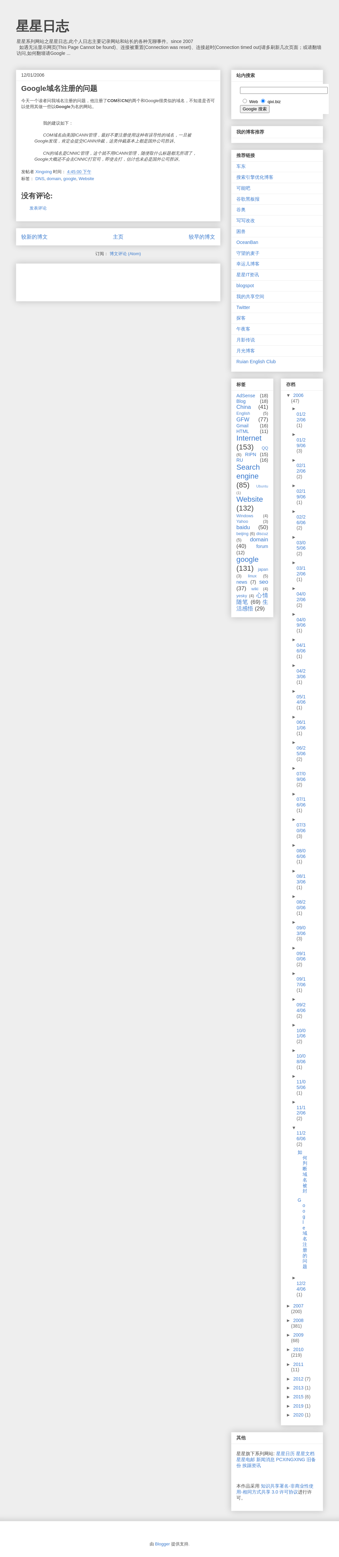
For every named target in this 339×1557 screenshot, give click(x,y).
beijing (242, 533)
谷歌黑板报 (248, 199)
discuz (262, 533)
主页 (118, 237)
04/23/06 (301, 673)
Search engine (248, 471)
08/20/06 (301, 904)
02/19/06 (301, 493)
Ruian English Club (256, 361)
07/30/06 (301, 827)
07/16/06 (301, 802)
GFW (242, 419)
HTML (242, 431)
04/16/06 (301, 647)
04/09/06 (301, 622)
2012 (299, 1379)
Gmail (242, 425)
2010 (298, 1349)
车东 (241, 166)
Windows (244, 516)
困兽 (241, 231)
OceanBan (247, 242)
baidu (243, 527)
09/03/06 (301, 930)
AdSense (245, 395)
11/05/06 (301, 1084)
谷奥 (241, 209)
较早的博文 (202, 237)
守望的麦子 (248, 253)
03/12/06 (301, 570)
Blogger (162, 1543)
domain (54, 178)
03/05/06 (301, 545)
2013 (299, 1387)
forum (262, 546)
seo (263, 582)
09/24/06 (301, 1007)
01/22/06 (301, 416)
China (243, 407)
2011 (298, 1364)
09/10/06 (301, 956)
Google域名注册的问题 (302, 1233)
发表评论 (38, 208)
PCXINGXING (290, 1459)
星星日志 (42, 26)
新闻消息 (265, 1459)
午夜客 (243, 328)
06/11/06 (301, 725)
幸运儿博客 (248, 263)
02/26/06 (301, 519)
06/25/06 (301, 750)
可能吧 (243, 188)
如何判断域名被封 (302, 1171)
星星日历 (285, 1453)
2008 (298, 1320)
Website (86, 178)
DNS (39, 178)
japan (263, 569)
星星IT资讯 (247, 274)
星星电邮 (245, 1459)
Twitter (243, 307)
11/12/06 (301, 1110)
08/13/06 (301, 879)
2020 (299, 1415)
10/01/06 (301, 1033)
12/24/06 (301, 1286)
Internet (249, 438)
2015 (299, 1396)
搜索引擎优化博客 (254, 177)
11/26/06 (301, 1135)
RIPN (250, 454)
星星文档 (305, 1453)
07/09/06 (301, 776)
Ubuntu (262, 486)
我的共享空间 (250, 296)
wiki (254, 589)
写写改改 (245, 220)
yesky (241, 596)
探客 (241, 318)
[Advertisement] (98, 280)
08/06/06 (301, 853)
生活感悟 (252, 605)
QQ (265, 448)
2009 (298, 1335)
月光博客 (245, 350)
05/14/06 (301, 699)
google (69, 178)
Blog (241, 401)
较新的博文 (34, 237)
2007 (298, 1305)
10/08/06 (301, 1058)
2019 (299, 1406)
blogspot (245, 285)
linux (252, 576)
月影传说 (245, 339)
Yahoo (242, 521)
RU (239, 460)
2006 (298, 395)
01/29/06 (301, 442)
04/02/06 (301, 596)
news (241, 582)
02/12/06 (301, 468)
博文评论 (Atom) (125, 253)
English (243, 413)
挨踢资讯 (251, 1465)
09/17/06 (301, 981)
